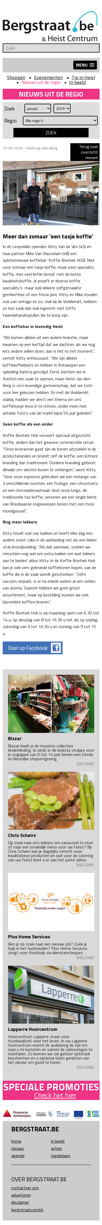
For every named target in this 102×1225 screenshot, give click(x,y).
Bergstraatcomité (27, 1209)
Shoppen (16, 77)
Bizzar (14, 738)
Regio (10, 120)
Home (16, 1141)
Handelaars (60, 1155)
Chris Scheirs (22, 835)
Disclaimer (20, 1202)
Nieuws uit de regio (40, 82)
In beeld (77, 82)
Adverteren (21, 1195)
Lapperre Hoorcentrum (32, 1029)
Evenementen (48, 77)
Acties (56, 1148)
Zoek (9, 108)
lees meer (85, 763)
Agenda (17, 1155)
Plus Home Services (29, 936)
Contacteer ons (25, 1188)
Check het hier (55, 1095)
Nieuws (17, 1148)
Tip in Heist (83, 77)
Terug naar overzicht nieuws (88, 152)
